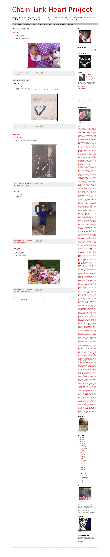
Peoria (88, 320)
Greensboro (87, 220)
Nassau (79, 292)
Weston (84, 405)
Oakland (84, 308)
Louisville (92, 263)
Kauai (81, 246)
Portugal (83, 327)
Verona (85, 398)
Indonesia (89, 238)
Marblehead (80, 270)
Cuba (84, 192)
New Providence (89, 299)
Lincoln (87, 258)
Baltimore (80, 142)
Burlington (91, 160)
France (86, 211)
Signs (81, 362)
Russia (94, 341)
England (92, 205)
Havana (86, 225)
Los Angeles (85, 262)
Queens (88, 331)
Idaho (92, 234)
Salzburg (84, 344)
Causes (88, 171)
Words (91, 410)
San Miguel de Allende (87, 349)
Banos (88, 142)
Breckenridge (84, 151)
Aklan (84, 128)
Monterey (80, 287)
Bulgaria (92, 158)
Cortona (90, 189)
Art (87, 136)
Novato (91, 306)
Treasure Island (81, 386)
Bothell (92, 150)
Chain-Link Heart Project (52, 9)
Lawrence (92, 253)
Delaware (80, 196)
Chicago (81, 178)
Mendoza (86, 277)
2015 (81, 443)
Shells (90, 359)
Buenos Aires (82, 158)
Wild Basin (94, 405)
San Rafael (84, 351)
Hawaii (91, 225)
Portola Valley (92, 326)
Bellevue (79, 144)
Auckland (80, 139)
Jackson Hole (81, 242)
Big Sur (79, 147)
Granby (79, 217)
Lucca (85, 266)
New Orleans (81, 299)
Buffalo (88, 158)
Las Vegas (86, 253)
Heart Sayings (87, 227)
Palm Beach (82, 315)
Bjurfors (84, 147)
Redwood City (89, 336)
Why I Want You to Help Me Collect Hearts (32, 24)
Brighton (86, 153)
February (83, 448)
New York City (26, 185)
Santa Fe (92, 352)
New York (21, 185)
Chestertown (85, 177)
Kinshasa (80, 249)
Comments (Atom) (23, 299)
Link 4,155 (16, 249)
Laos (93, 252)
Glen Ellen (92, 216)
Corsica (79, 189)
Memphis (92, 276)
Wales (93, 401)
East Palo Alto (88, 202)
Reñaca (84, 337)
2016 (81, 445)
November (83, 475)
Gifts (85, 214)
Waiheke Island (88, 401)
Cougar (87, 191)
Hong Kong (80, 230)
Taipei (86, 377)
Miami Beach (84, 281)
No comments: (30, 72)
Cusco (79, 193)
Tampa (94, 377)
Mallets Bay (80, 269)
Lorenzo (19, 24)
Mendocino (80, 277)
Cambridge (92, 167)
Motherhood (80, 288)
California (21, 127)
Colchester (90, 182)
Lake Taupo (89, 252)
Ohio (89, 309)
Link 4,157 (16, 134)
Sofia (89, 365)
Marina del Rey (91, 270)
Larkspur (79, 253)
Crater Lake (92, 191)
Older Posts (72, 297)
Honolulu (85, 230)
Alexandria (84, 129)
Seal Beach (87, 358)
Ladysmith (94, 249)
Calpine (79, 166)
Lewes (85, 256)
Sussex (85, 375)
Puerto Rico (82, 330)
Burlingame (85, 160)
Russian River (82, 342)
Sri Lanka (88, 369)
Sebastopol (86, 359)
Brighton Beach (93, 153)
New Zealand (91, 302)
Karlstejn (90, 245)
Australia (94, 139)
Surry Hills (80, 375)
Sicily (95, 359)
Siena (95, 361)
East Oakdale (81, 202)
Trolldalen (80, 387)
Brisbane (85, 154)
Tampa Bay (82, 379)
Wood (86, 408)
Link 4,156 (16, 191)
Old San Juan (85, 312)
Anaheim (89, 130)
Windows (89, 407)
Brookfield (87, 156)
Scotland (87, 356)
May (82, 454)
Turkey (81, 389)
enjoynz (57, 553)
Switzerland (80, 376)
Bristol (90, 154)
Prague (94, 327)
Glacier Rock (82, 216)
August (82, 460)
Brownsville (83, 157)
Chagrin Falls (85, 174)
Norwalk (86, 306)
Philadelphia (80, 323)
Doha (89, 199)
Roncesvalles (80, 341)
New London (85, 298)
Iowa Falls (80, 239)
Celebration (80, 173)
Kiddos (21, 74)
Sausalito (89, 355)
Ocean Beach (91, 308)
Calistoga (92, 164)
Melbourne (82, 276)
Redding (94, 334)
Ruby (90, 341)
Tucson (89, 387)
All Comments (83, 102)
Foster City (89, 210)
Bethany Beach (87, 146)
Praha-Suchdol (82, 329)
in (90, 237)
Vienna (93, 398)
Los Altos (88, 260)
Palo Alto (88, 315)
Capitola (92, 170)
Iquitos (85, 239)
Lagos (81, 251)
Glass (87, 216)
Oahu (79, 308)
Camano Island (88, 166)
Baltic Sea (92, 140)
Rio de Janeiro (82, 338)
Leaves (80, 255)
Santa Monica (80, 354)
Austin (88, 139)
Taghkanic (92, 376)
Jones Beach (83, 244)
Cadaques (90, 161)
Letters (79, 256)
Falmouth (84, 207)
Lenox (93, 255)
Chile (87, 178)
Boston (85, 150)
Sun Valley (92, 373)
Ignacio (84, 235)
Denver (84, 198)
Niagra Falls (85, 304)
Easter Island (86, 203)
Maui (86, 274)
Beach (18, 127)
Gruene (92, 220)
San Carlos (91, 345)
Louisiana (87, 263)
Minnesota (87, 284)
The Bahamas (93, 380)
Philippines (87, 323)
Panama (84, 316)
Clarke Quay (84, 181)
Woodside (93, 408)
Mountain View (81, 290)
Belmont (84, 144)
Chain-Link (92, 174)
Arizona (18, 242)
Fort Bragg (83, 210)
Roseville (86, 341)
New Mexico (91, 298)
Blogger (67, 553)
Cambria (86, 167)
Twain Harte (92, 389)
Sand (28, 127)
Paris (90, 317)
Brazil (79, 151)
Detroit (81, 199)
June (82, 456)
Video (89, 398)
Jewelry (94, 242)
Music (92, 290)
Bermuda (81, 146)
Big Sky (93, 146)
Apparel (18, 291)
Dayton (93, 195)
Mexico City (92, 280)
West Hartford (87, 404)
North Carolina (81, 305)
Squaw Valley (82, 369)
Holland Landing (91, 228)
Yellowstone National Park (89, 411)
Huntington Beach (86, 234)
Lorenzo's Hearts (47, 24)
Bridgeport (81, 153)
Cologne (92, 184)
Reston (88, 337)
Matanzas (82, 274)
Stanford (92, 370)
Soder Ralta (85, 365)
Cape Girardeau (86, 170)
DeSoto (94, 198)
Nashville (92, 291)
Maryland (91, 272)
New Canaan (88, 297)
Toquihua (88, 383)
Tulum (94, 387)
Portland (84, 326)
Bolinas (85, 149)
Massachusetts (92, 273)
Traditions (85, 384)
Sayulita (94, 355)
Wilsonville (82, 407)
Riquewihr (88, 338)
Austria (82, 140)
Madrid (84, 268)
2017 (81, 480)
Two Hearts (26, 74)
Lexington (90, 256)
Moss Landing (91, 287)
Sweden (91, 375)
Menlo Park (93, 277)
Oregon (80, 313)
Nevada (79, 295)
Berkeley (89, 144)
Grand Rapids (91, 217)
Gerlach (92, 213)
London (84, 259)
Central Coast (90, 173)
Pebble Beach (91, 319)
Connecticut (89, 187)
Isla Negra (90, 239)
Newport (79, 304)
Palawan (94, 313)
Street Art (84, 373)
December (83, 477)
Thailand (87, 380)
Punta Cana (93, 330)
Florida (80, 209)
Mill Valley (82, 283)
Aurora (84, 139)
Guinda (79, 221)
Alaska (93, 128)
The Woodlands (82, 382)
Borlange (80, 150)
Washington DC (89, 403)
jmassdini (90, 74)
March (82, 450)
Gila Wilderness (93, 214)
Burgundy (80, 160)
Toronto (92, 383)
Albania (79, 129)
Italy (88, 241)
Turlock (85, 389)
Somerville (94, 365)
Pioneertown (93, 323)
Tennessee (93, 379)
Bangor (84, 142)
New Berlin (92, 295)
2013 (81, 439)
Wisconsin (80, 408)
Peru (93, 320)
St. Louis (81, 370)
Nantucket (80, 291)
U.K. (93, 390)
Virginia (30, 74)
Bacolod (86, 140)
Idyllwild (79, 235)
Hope (89, 230)
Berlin (94, 144)
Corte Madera (85, 189)
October (83, 473)
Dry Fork (89, 200)
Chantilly (18, 74)
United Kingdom (81, 393)
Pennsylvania (81, 320)
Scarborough (82, 356)
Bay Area (92, 142)
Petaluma (86, 322)
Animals (83, 132)
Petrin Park (92, 322)
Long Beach (91, 259)
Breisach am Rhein (92, 151)
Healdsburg (80, 227)
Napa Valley (86, 291)
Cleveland (90, 181)
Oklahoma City (82, 310)
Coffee (84, 182)
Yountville (85, 412)
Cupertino (88, 192)
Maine (88, 268)
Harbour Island (81, 224)
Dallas (93, 193)
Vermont (80, 398)
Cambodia (81, 167)
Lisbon (91, 258)
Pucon (94, 329)
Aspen (85, 138)
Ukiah (79, 391)
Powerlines (88, 327)
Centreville (80, 174)
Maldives (92, 268)
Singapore (91, 362)
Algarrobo (89, 129)
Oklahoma (94, 309)
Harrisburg (87, 224)
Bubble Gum (88, 157)
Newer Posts (16, 297)
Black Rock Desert (90, 147)
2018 (81, 482)
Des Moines (89, 198)
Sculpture (80, 358)
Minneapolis (80, 284)
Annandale (82, 133)
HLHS (94, 227)
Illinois (94, 235)
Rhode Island (93, 337)
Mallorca (86, 269)
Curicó (93, 192)
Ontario (91, 312)
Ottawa (85, 313)
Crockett (79, 192)
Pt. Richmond (89, 329)
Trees (92, 386)
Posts (81, 100)
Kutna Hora (88, 249)
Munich (87, 290)
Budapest (94, 157)
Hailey (89, 221)
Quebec (84, 331)
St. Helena (93, 369)
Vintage (92, 400)
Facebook (85, 206)
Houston (82, 231)
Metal (18, 185)
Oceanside (80, 309)
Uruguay (88, 393)
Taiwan (89, 377)
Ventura (92, 397)
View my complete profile (83, 88)
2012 (81, 437)
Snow (79, 365)
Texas (81, 380)
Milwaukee (92, 283)
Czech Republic (86, 193)
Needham (92, 292)
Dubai (93, 200)
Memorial (87, 276)
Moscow (85, 287)
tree (88, 386)
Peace (84, 319)
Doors (84, 200)
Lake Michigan (93, 251)
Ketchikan (80, 248)
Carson (84, 171)
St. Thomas (86, 370)
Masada (85, 273)
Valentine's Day (87, 394)
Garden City (87, 213)
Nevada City (85, 295)
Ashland (80, 138)
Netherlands (91, 294)
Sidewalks (82, 361)
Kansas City (86, 245)
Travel (90, 385)
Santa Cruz (86, 352)
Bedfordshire (87, 143)
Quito (84, 333)
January (83, 446)
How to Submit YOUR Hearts (60, 24)
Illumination (84, 237)
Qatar (81, 331)
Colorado (87, 185)
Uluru (83, 391)
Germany (80, 214)
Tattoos (87, 379)
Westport (88, 405)
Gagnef (80, 213)
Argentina (88, 135)
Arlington (82, 136)
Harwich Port (80, 225)
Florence (92, 207)
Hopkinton (94, 230)
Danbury (88, 195)
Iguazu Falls (89, 235)
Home (14, 24)
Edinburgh (80, 204)
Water (79, 404)
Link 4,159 (16, 32)
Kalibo (94, 244)
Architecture (80, 135)
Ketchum (85, 248)
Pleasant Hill (87, 324)
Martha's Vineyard (82, 272)
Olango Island (89, 310)
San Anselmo (90, 344)
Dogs (85, 199)
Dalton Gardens (81, 195)
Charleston (92, 175)
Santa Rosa (87, 354)
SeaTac (92, 358)
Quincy (81, 333)
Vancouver (87, 396)
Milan (95, 281)
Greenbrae (80, 220)
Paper (79, 317)
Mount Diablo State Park (89, 288)
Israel (84, 241)
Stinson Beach (32, 127)
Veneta (83, 397)
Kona (84, 249)
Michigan (90, 281)
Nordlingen (92, 304)
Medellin (90, 274)
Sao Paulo (84, 355)
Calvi (83, 166)
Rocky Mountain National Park (84, 340)
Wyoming (80, 411)
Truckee (85, 387)
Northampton (80, 306)
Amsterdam (84, 130)
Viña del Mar (86, 400)
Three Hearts (90, 382)
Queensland (93, 331)
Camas (94, 166)
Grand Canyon (85, 217)
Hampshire (83, 223)
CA (95, 160)
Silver (86, 362)
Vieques (79, 400)
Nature (85, 292)
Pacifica (89, 313)
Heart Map (70, 24)
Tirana (84, 383)
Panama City (91, 316)
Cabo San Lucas (83, 161)
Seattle (79, 359)
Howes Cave (91, 231)
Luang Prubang (91, 265)
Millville (87, 283)
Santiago (93, 354)
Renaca (79, 337)
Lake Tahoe (82, 252)
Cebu (93, 171)
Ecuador (92, 203)
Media (94, 274)
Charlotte (80, 177)
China (93, 178)
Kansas (81, 245)
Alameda (88, 128)
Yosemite (80, 412)
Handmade (89, 223)
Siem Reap (90, 361)
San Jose (90, 348)
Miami (79, 281)
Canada (80, 169)
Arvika (93, 136)
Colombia (80, 185)
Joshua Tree (89, 244)
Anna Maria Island (92, 132)
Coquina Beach (87, 188)
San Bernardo (85, 345)
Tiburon (79, 383)
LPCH (86, 265)
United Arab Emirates (90, 391)
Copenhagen (80, 188)
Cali (92, 162)
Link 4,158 (16, 83)
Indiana (83, 238)
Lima (83, 258)
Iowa (93, 238)
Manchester (92, 269)
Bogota (79, 149)
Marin (25, 127)
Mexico (85, 280)
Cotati (83, 191)
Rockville (92, 338)
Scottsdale (92, 356)
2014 (81, 441)
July (82, 458)
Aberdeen (80, 128)
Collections (86, 184)
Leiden (88, 255)
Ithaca (93, 241)
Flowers (87, 209)
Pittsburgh (81, 324)
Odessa (85, 309)
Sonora (85, 366)
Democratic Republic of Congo (88, 196)
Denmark (80, 198)
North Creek (91, 305)
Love (79, 265)
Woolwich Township (84, 410)
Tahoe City (80, 377)
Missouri (92, 284)
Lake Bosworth (86, 251)
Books (91, 149)
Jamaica (87, 242)
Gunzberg (84, 221)
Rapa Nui (88, 333)
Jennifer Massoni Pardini (85, 94)
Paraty (86, 317)
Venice (88, 397)
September (83, 472)
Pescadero (80, 322)
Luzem (90, 266)
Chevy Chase (93, 177)
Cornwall (92, 188)
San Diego (80, 346)
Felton (88, 207)
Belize (93, 143)
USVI (93, 393)
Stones (94, 372)
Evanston (80, 206)
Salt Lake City (88, 342)
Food (94, 209)
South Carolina (91, 366)
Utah (79, 394)
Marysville (80, 273)
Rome (93, 340)
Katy (95, 245)
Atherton (91, 138)
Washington (81, 403)
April (82, 452)
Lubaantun (80, 266)
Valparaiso (80, 396)
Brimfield (81, 154)
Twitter (79, 390)
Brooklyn (93, 156)
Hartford (92, 224)
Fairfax (91, 206)
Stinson (79, 372)
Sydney (85, 376)
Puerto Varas (87, 330)
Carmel (79, 171)
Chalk (79, 175)
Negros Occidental (82, 294)
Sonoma (81, 366)
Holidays (82, 228)
